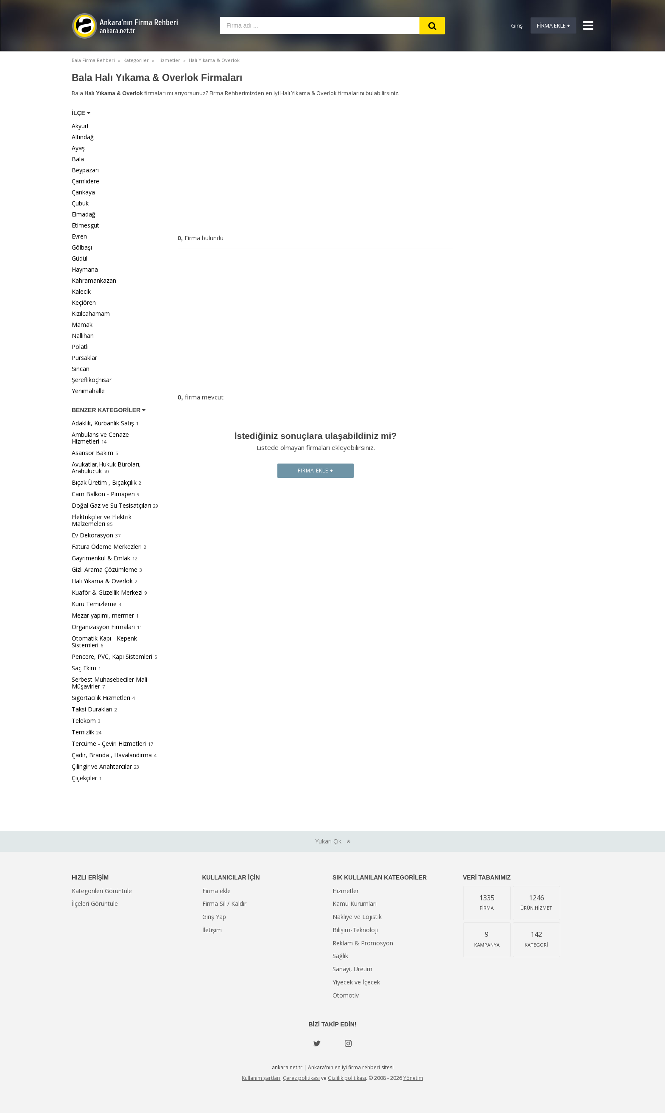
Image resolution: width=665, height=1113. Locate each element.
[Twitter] (316, 1043)
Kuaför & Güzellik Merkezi (107, 592)
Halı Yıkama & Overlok (102, 581)
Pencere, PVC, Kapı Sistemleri (112, 656)
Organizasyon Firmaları (103, 627)
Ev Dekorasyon (92, 535)
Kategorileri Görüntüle (102, 891)
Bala (78, 159)
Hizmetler (345, 891)
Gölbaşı (82, 247)
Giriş (516, 25)
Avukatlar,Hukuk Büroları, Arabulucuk (106, 467)
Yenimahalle (88, 391)
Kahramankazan (94, 280)
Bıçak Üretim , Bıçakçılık (104, 482)
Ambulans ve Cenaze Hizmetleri (100, 437)
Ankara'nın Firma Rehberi (125, 26)
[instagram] (348, 1043)
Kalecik (81, 291)
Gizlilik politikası (347, 1078)
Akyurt (80, 126)
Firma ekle (216, 891)
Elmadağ (83, 214)
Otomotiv (345, 995)
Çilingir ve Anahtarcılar (102, 766)
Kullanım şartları (261, 1078)
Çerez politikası (301, 1078)
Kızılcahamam (91, 313)
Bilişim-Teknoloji (355, 930)
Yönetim (413, 1078)
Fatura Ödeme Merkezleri (107, 546)
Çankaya (83, 192)
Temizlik (83, 732)
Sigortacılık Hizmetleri (101, 698)
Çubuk (80, 203)
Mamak (82, 324)
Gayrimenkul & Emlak (101, 558)
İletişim (212, 930)
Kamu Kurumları (354, 903)
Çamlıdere (85, 181)
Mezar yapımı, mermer (103, 615)
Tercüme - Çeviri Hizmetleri (109, 743)
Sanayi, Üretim (352, 969)
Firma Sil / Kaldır (224, 903)
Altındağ (83, 137)
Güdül (79, 258)
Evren (79, 236)
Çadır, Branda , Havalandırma (112, 755)
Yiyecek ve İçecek (356, 982)
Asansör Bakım (92, 453)
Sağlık (340, 956)
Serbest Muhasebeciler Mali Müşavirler (109, 682)
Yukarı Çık (332, 841)
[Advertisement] (315, 167)
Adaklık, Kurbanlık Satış (103, 423)
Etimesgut (85, 225)
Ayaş (78, 148)
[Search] (432, 25)
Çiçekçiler (84, 778)
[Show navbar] (584, 25)
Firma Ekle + (553, 25)
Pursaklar (84, 358)
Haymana (85, 269)
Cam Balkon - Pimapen (103, 494)
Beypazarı (85, 170)
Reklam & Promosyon (362, 943)
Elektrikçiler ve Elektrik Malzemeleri (101, 520)
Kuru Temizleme (94, 604)
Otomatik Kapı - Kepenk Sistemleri (104, 641)
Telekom (84, 721)
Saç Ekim (84, 668)
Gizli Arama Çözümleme (104, 569)
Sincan (80, 369)
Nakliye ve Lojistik (357, 917)
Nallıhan (83, 336)
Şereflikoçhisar (92, 380)
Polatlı (80, 347)
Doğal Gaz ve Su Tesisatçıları (111, 505)
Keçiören (84, 302)
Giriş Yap (214, 917)
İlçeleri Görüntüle (95, 903)
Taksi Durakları (92, 709)
